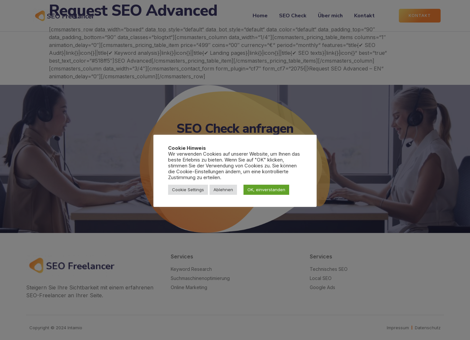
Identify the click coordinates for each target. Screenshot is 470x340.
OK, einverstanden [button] (266, 189)
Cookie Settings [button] (188, 189)
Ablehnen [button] (223, 189)
